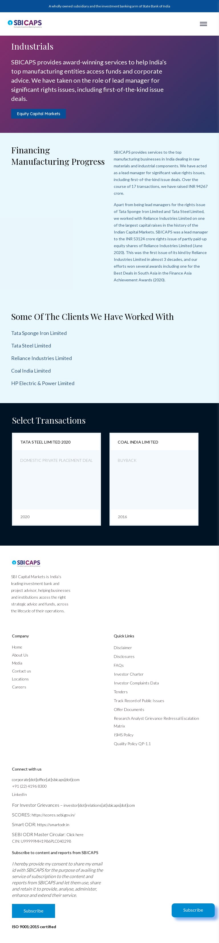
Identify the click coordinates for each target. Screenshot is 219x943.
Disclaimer (123, 647)
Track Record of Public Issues (139, 700)
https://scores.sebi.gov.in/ (53, 814)
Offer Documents (129, 709)
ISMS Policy (123, 734)
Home (17, 647)
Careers (19, 686)
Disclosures (124, 656)
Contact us (21, 670)
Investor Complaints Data (136, 682)
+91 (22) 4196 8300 (29, 786)
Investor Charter (129, 674)
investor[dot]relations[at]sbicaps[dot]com (99, 805)
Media (17, 662)
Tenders (121, 691)
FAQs (119, 665)
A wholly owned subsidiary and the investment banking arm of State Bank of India (109, 6)
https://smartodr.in (53, 824)
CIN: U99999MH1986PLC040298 (41, 841)
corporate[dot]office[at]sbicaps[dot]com (46, 779)
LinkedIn (19, 794)
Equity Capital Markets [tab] (38, 113)
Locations (20, 678)
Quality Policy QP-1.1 (132, 743)
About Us (20, 655)
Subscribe (193, 909)
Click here (75, 834)
